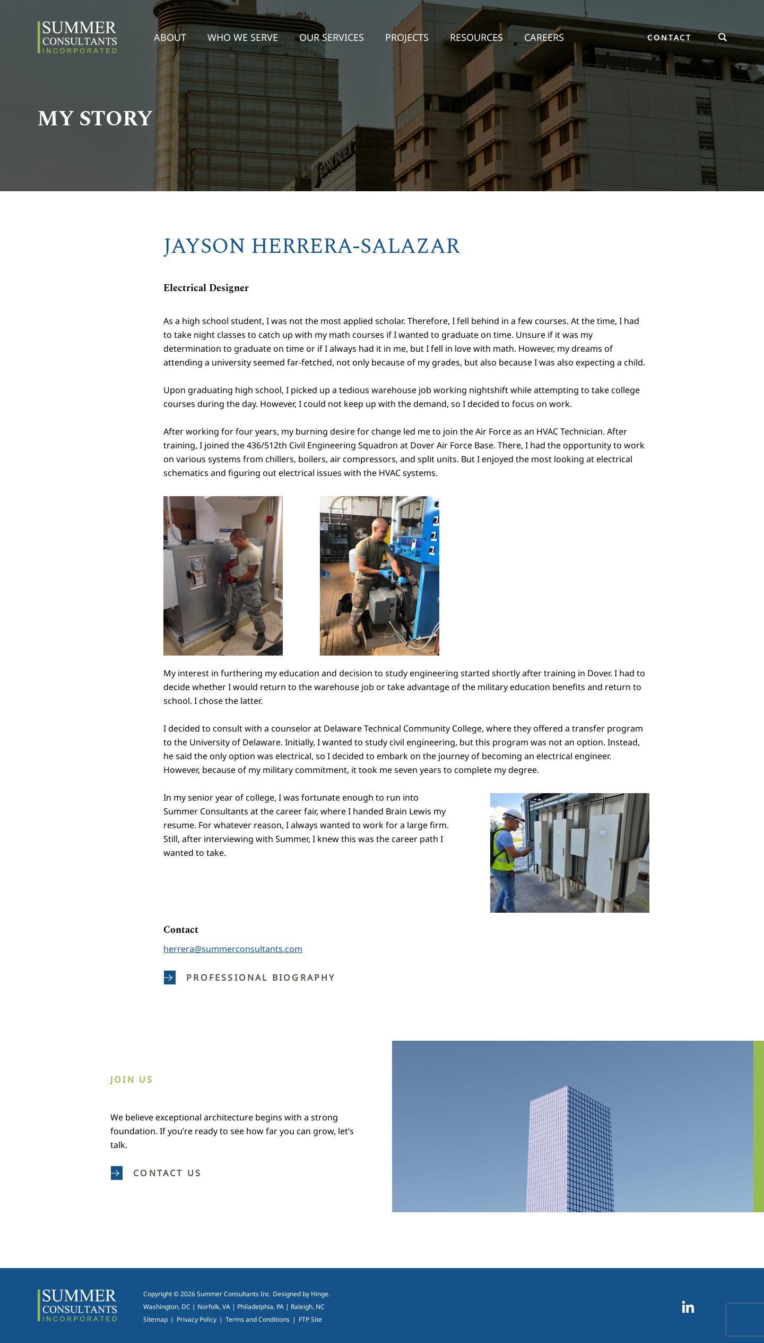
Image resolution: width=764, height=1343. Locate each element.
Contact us (156, 1173)
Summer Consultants (77, 37)
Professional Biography (250, 977)
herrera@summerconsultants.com (232, 949)
